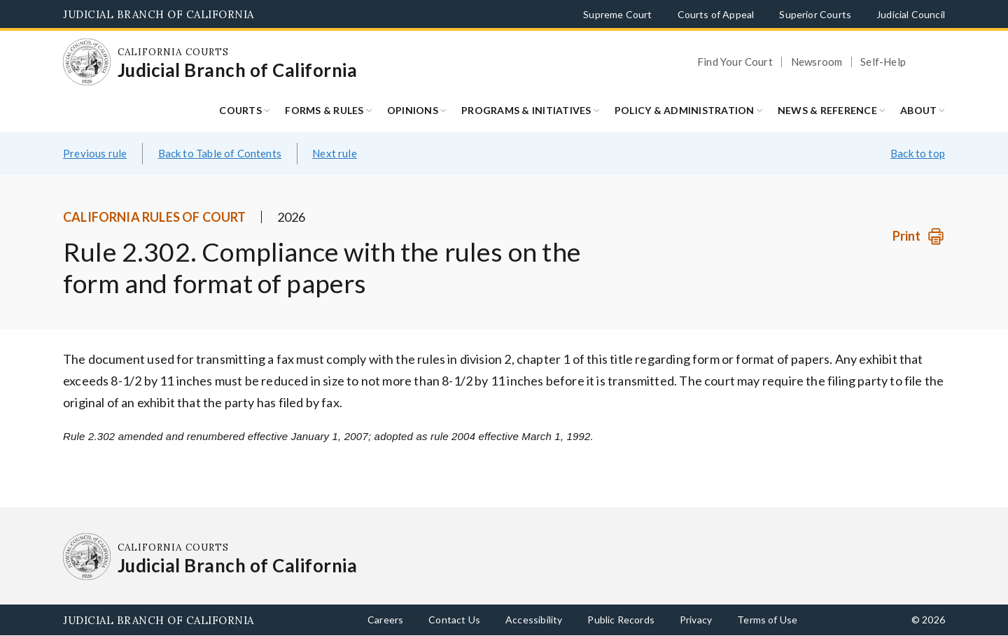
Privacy (696, 620)
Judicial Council (910, 14)
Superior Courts (815, 14)
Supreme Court (617, 14)
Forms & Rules (324, 110)
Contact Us (454, 620)
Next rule (334, 153)
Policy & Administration (685, 110)
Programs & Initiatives (526, 110)
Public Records (620, 620)
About (918, 110)
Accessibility (533, 620)
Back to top (917, 153)
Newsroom (816, 62)
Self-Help (883, 62)
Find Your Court (735, 62)
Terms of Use (767, 620)
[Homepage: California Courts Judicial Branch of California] (87, 62)
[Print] (918, 236)
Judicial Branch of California (158, 14)
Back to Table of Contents (220, 153)
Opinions (412, 110)
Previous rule (95, 153)
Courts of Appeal (716, 14)
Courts (240, 110)
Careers (385, 620)
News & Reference (827, 110)
